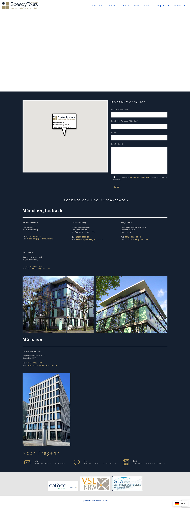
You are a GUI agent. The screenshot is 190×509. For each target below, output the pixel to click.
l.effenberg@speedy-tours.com (89, 239)
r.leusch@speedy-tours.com (38, 268)
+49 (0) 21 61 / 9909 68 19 (149, 463)
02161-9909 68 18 (34, 266)
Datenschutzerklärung (139, 177)
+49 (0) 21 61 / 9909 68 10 (100, 463)
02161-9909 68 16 (34, 363)
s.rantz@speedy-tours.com (137, 239)
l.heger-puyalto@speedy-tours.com (42, 365)
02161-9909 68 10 (84, 237)
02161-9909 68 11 (34, 236)
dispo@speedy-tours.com (50, 463)
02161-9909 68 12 (133, 237)
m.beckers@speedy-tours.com (40, 239)
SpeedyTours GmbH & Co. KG (95, 500)
